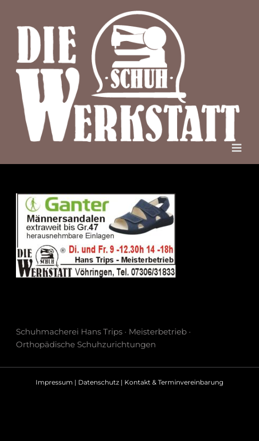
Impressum (54, 382)
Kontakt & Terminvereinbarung (173, 382)
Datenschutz (98, 382)
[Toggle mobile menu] (237, 147)
